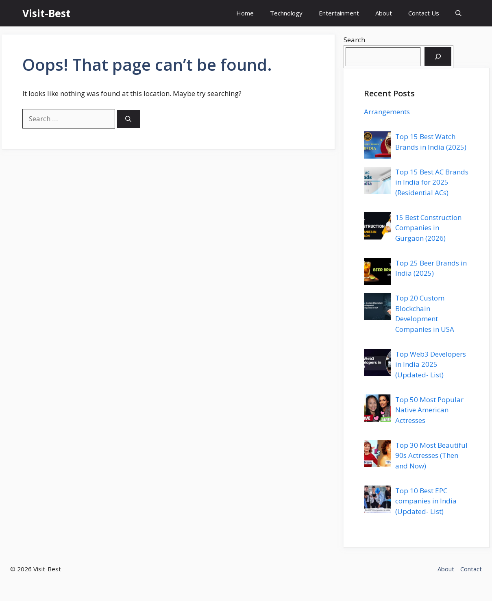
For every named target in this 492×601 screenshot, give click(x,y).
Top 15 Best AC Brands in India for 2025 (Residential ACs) (431, 182)
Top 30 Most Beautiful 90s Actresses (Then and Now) (431, 455)
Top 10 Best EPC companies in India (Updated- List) (426, 501)
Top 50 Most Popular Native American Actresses (429, 410)
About (383, 13)
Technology (286, 13)
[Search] (128, 119)
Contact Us (423, 13)
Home (245, 13)
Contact (471, 569)
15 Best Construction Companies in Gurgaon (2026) (428, 228)
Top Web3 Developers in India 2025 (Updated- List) (430, 364)
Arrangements (387, 111)
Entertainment (339, 13)
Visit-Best (46, 13)
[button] (458, 13)
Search (354, 39)
